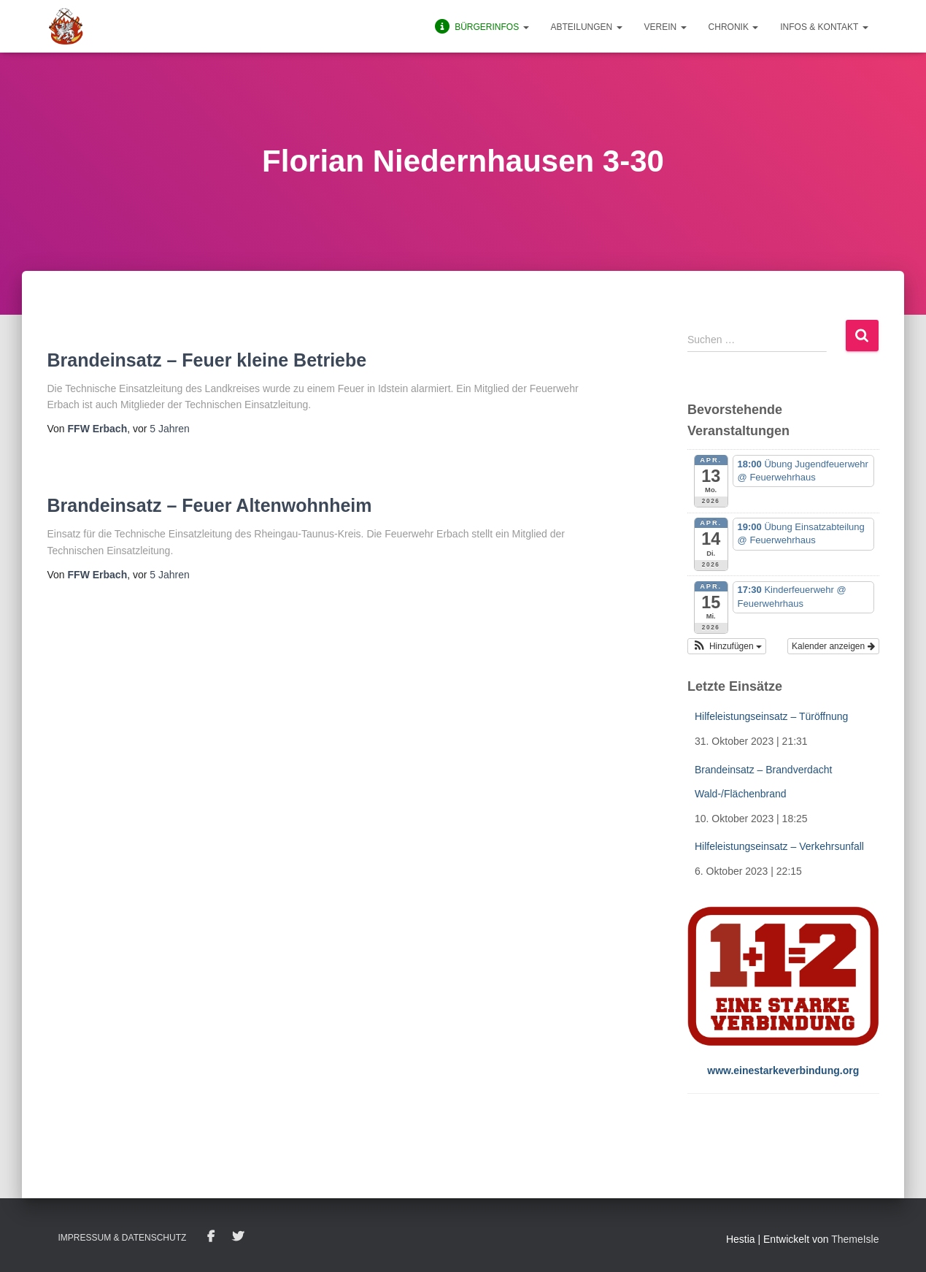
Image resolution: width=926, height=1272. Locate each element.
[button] (726, 646)
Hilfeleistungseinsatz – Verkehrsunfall (779, 846)
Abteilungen (586, 27)
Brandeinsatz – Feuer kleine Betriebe (207, 360)
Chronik (734, 27)
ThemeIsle (855, 1239)
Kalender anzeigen (833, 646)
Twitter (238, 1237)
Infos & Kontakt (824, 27)
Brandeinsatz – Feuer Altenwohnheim (209, 505)
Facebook (211, 1237)
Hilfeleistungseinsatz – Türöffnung (771, 716)
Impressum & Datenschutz (122, 1238)
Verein (665, 27)
